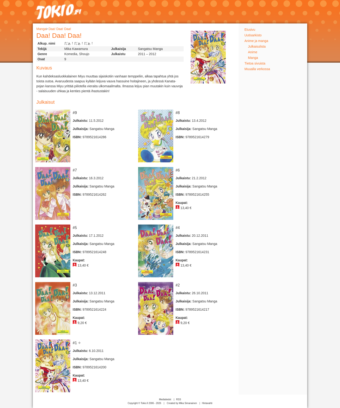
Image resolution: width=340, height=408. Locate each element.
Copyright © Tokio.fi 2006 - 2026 (144, 403)
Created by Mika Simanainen (182, 403)
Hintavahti (207, 403)
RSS (178, 399)
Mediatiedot (165, 399)
